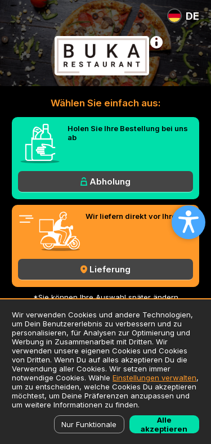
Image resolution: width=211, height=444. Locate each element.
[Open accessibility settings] (188, 222)
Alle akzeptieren (164, 424)
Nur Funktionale (88, 424)
